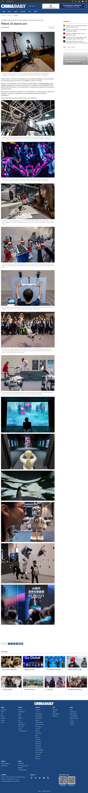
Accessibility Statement (6, 777)
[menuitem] (31, 6)
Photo (9, 15)
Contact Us (3, 775)
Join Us (16, 775)
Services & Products (11, 773)
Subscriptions (10, 775)
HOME (3, 11)
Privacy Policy (16, 777)
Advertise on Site (20, 773)
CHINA (2, 1)
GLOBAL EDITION (9, 1)
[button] (82, 63)
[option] (74, 58)
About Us (3, 773)
